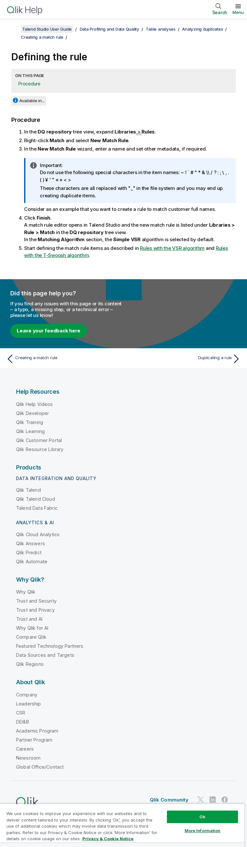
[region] (122, 825)
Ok (202, 816)
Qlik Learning (30, 431)
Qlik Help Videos (34, 404)
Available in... (32, 100)
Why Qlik (25, 592)
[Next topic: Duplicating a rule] (184, 359)
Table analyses (161, 29)
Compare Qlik (31, 637)
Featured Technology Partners (49, 646)
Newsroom (28, 758)
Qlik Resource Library (39, 449)
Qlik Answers (30, 543)
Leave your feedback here (48, 331)
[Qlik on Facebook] (225, 800)
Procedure (29, 83)
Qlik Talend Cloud (35, 499)
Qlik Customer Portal (39, 440)
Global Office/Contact (40, 767)
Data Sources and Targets (45, 655)
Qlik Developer (32, 413)
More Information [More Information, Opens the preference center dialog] (203, 830)
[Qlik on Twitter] (201, 800)
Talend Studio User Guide (47, 29)
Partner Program (34, 740)
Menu (238, 12)
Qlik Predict (28, 552)
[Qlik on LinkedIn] (212, 800)
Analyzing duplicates (202, 29)
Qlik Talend (28, 490)
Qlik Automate (31, 561)
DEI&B (22, 721)
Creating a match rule (42, 37)
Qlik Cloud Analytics (37, 534)
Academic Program (37, 731)
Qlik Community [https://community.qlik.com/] (169, 800)
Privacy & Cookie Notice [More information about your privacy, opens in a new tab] (107, 838)
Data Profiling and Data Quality (109, 29)
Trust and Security (36, 601)
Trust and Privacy (35, 610)
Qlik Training (29, 422)
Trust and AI (29, 619)
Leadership (28, 703)
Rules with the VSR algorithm (172, 248)
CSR (20, 712)
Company (26, 694)
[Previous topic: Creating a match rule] (63, 359)
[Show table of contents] (13, 29)
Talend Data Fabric (37, 508)
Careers (25, 749)
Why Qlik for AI (32, 628)
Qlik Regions (30, 664)
